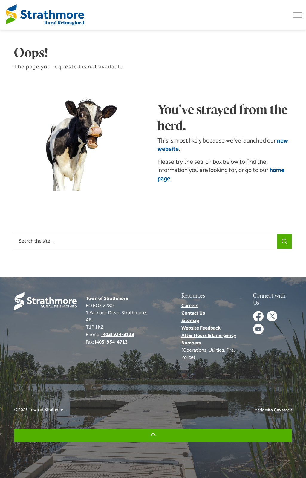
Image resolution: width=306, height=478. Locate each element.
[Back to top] (153, 435)
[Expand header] (297, 15)
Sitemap (190, 320)
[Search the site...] (153, 241)
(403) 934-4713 (111, 342)
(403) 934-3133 (117, 334)
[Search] (284, 241)
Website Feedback (201, 328)
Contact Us (193, 313)
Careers (189, 306)
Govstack (283, 410)
